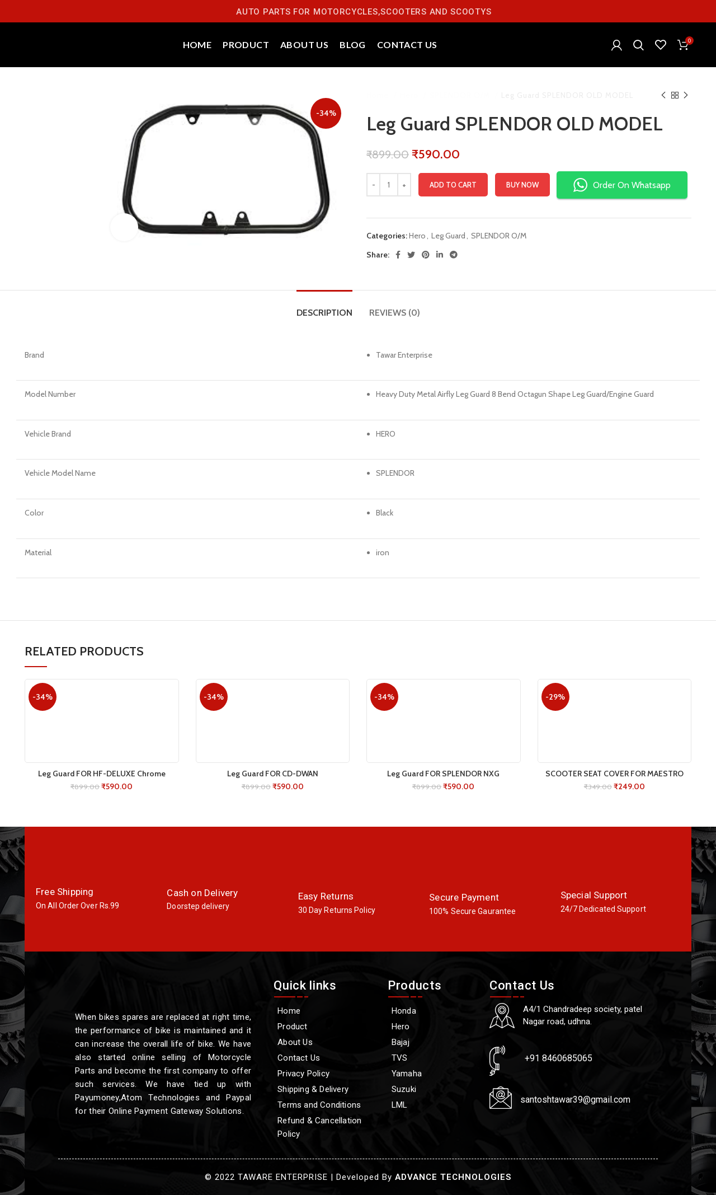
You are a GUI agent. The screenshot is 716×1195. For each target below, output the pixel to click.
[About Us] (325, 1042)
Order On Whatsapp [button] (622, 185)
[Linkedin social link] (439, 254)
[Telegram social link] (453, 254)
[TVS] (433, 1058)
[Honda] (433, 1011)
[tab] (324, 307)
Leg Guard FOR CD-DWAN (272, 773)
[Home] (325, 1011)
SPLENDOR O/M (461, 95)
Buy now (522, 184)
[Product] (325, 1026)
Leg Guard (448, 236)
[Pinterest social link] (425, 254)
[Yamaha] (433, 1073)
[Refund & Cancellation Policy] (325, 1127)
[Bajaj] (433, 1042)
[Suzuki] (433, 1089)
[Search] (638, 45)
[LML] (433, 1105)
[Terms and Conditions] (325, 1105)
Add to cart (453, 184)
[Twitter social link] (411, 254)
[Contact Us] (325, 1058)
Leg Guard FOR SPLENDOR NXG (443, 773)
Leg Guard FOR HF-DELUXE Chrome (102, 773)
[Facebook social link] (398, 254)
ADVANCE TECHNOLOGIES (453, 1177)
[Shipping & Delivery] (325, 1089)
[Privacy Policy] (325, 1073)
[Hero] (433, 1026)
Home (378, 95)
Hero (410, 95)
